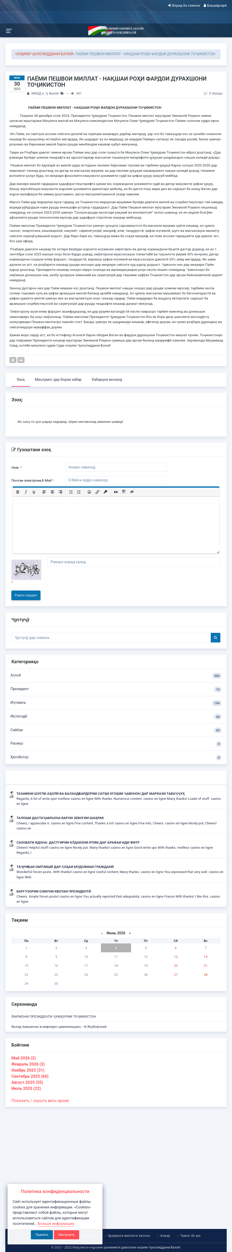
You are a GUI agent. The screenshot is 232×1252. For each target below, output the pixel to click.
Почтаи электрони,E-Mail (32, 480)
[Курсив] (25, 492)
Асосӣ (116, 676)
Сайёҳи (116, 730)
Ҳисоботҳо (116, 758)
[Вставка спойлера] (124, 492)
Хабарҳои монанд (107, 379)
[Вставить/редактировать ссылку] (97, 492)
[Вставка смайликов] (89, 492)
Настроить (66, 1235)
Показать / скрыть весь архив (40, 1100)
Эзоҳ (20, 379)
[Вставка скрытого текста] (132, 492)
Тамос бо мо (190, 1236)
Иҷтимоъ (116, 703)
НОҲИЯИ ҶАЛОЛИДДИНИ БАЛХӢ (44, 54)
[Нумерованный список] (78, 492)
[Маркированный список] (70, 492)
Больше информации (56, 1224)
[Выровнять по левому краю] (44, 492)
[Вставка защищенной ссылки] (105, 492)
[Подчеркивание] (33, 492)
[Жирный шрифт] (17, 492)
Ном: (16, 467)
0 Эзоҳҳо (213, 93)
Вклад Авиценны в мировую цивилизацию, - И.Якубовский (59, 1027)
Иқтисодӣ (116, 717)
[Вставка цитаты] (115, 492)
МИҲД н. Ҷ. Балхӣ (44, 93)
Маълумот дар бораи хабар (58, 379)
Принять (41, 1235)
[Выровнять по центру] (52, 492)
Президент (116, 689)
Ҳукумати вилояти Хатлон (129, 1236)
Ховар (165, 1236)
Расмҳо (116, 744)
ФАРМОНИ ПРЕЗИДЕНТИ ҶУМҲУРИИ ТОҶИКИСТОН (53, 1016)
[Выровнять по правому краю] (60, 492)
